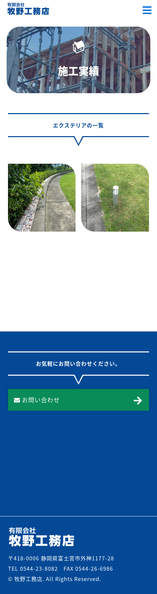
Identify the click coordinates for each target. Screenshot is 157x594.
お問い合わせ (37, 399)
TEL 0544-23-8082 (33, 568)
